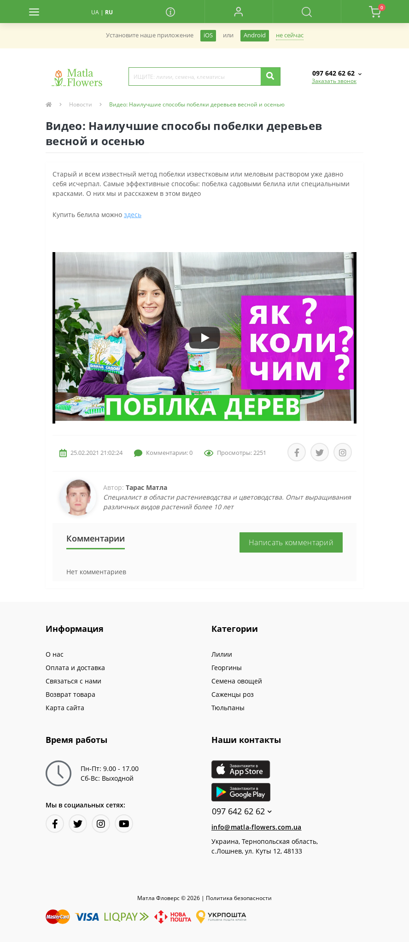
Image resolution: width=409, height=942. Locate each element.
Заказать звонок (334, 81)
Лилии (221, 654)
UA (95, 12)
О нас (55, 654)
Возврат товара (70, 694)
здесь (132, 214)
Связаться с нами (73, 681)
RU (109, 12)
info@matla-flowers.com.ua (256, 827)
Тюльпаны (228, 707)
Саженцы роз (232, 694)
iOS (208, 35)
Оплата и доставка (75, 667)
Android (255, 35)
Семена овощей (236, 681)
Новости (80, 104)
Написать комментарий (291, 542)
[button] (238, 11)
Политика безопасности (239, 898)
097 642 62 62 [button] (242, 811)
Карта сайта (65, 707)
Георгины (226, 667)
